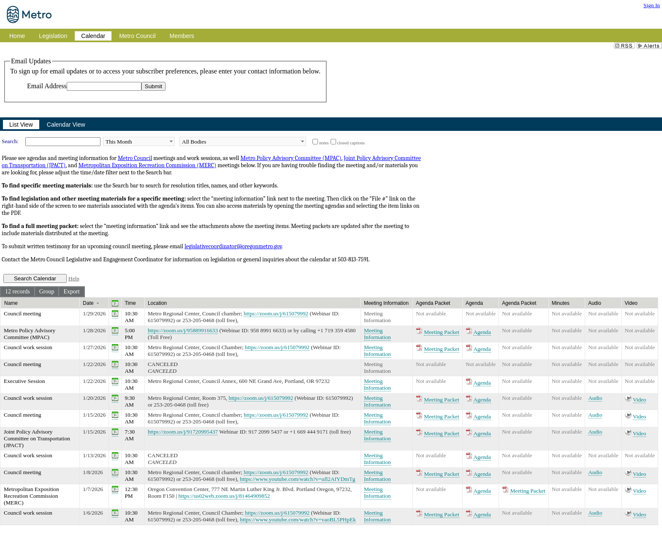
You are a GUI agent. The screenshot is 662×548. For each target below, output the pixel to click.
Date (88, 303)
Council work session (28, 347)
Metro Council (135, 158)
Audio (595, 398)
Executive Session (24, 381)
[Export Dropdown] (71, 292)
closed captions (351, 143)
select (171, 141)
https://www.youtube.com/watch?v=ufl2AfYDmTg (297, 479)
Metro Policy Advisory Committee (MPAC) (290, 158)
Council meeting (22, 313)
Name (11, 303)
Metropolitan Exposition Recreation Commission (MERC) (148, 165)
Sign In (651, 5)
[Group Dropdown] (47, 292)
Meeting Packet (441, 332)
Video (639, 399)
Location (157, 303)
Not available (431, 313)
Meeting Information (377, 316)
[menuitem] (17, 292)
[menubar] (42, 291)
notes (324, 143)
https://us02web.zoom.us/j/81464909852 (224, 496)
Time (130, 303)
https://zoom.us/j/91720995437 (183, 432)
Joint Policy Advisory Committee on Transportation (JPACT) (37, 438)
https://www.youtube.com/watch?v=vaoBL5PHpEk (298, 519)
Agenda (482, 332)
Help (73, 278)
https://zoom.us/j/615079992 (276, 313)
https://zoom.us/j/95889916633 (183, 330)
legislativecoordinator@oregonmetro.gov (233, 246)
